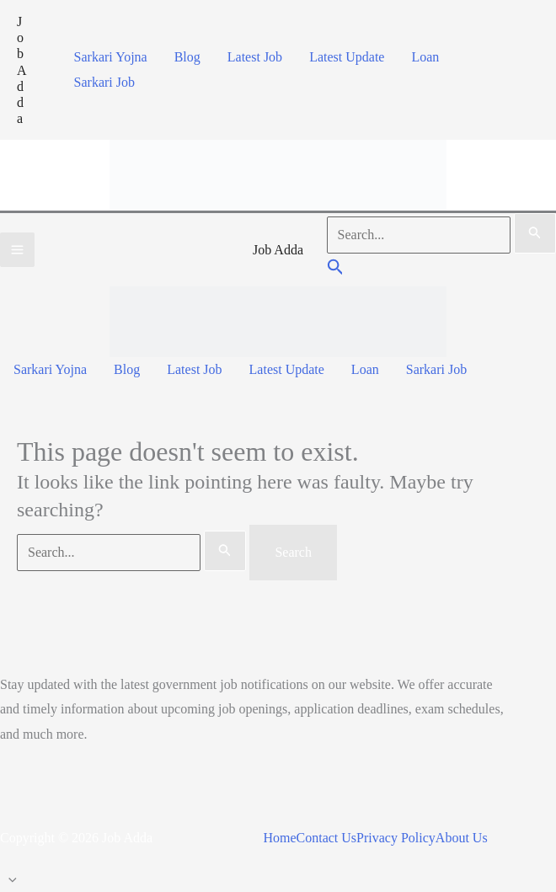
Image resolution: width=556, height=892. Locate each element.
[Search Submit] (535, 233)
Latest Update (346, 57)
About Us (462, 838)
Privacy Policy (396, 838)
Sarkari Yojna (110, 57)
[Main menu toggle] (17, 249)
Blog (187, 57)
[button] (336, 269)
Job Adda (22, 70)
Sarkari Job (104, 82)
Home (279, 838)
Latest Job (254, 57)
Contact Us (327, 838)
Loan (425, 57)
